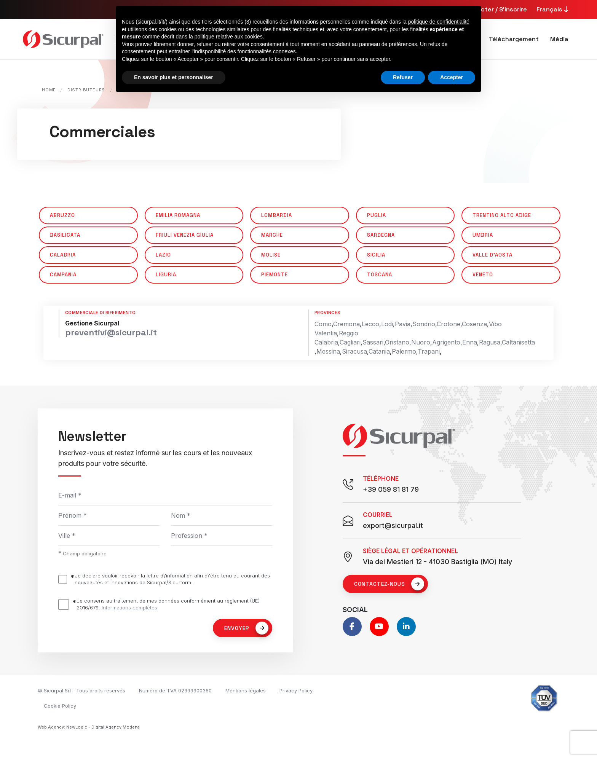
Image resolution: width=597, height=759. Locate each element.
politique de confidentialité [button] (438, 22)
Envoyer (246, 628)
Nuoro (420, 342)
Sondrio (423, 324)
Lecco (370, 324)
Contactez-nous (389, 583)
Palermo (404, 351)
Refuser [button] (403, 77)
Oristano (397, 342)
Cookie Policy (60, 706)
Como (323, 324)
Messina (328, 351)
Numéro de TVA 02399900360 (175, 690)
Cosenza (474, 324)
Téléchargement (514, 39)
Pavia (402, 324)
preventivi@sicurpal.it (111, 332)
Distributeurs (86, 89)
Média (559, 39)
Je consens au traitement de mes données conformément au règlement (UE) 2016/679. (168, 604)
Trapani (429, 351)
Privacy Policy (296, 690)
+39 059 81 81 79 (391, 489)
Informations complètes (129, 607)
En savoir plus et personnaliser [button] (173, 77)
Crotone (448, 324)
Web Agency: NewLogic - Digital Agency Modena (89, 727)
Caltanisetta (518, 342)
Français (553, 9)
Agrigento (446, 342)
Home (49, 89)
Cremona (346, 324)
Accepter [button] (451, 77)
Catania (379, 351)
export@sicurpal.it (393, 525)
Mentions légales (245, 690)
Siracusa (354, 351)
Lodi (387, 324)
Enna (469, 342)
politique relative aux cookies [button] (229, 36)
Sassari (372, 342)
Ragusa (489, 342)
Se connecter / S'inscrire (490, 9)
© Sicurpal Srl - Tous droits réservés (81, 690)
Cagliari (350, 342)
